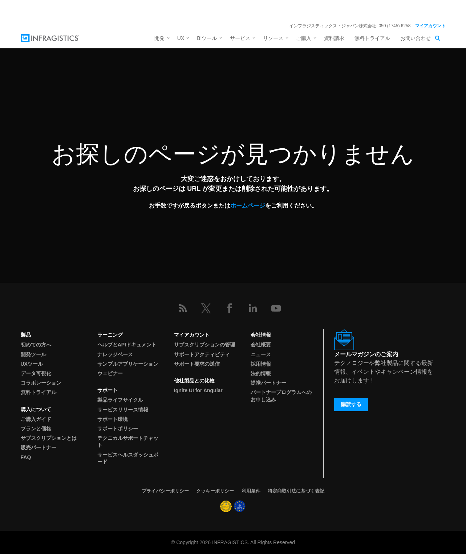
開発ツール (33, 354)
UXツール (32, 364)
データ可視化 (36, 373)
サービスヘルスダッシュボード (127, 458)
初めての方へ (36, 345)
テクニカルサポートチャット (127, 441)
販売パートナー (38, 447)
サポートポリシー (117, 428)
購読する (351, 404)
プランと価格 (36, 428)
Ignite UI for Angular (198, 390)
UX (180, 38)
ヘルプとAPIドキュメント (127, 345)
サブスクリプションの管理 (204, 345)
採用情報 (261, 364)
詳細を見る (293, 10)
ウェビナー (110, 373)
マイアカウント (430, 25)
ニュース (261, 354)
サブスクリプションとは (49, 438)
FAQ (26, 457)
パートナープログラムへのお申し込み (281, 395)
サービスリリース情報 (122, 410)
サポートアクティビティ (202, 354)
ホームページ (247, 205)
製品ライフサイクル (120, 400)
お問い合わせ (415, 38)
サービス (240, 38)
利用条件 (251, 491)
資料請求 (334, 38)
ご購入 (303, 38)
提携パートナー (268, 383)
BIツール (207, 38)
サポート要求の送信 (197, 364)
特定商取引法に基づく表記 (296, 491)
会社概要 (261, 345)
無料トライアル (372, 38)
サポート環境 (112, 419)
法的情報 (261, 373)
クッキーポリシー (215, 491)
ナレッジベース (115, 354)
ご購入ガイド (36, 419)
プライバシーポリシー (165, 491)
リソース (273, 38)
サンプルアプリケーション (127, 364)
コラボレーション (41, 383)
